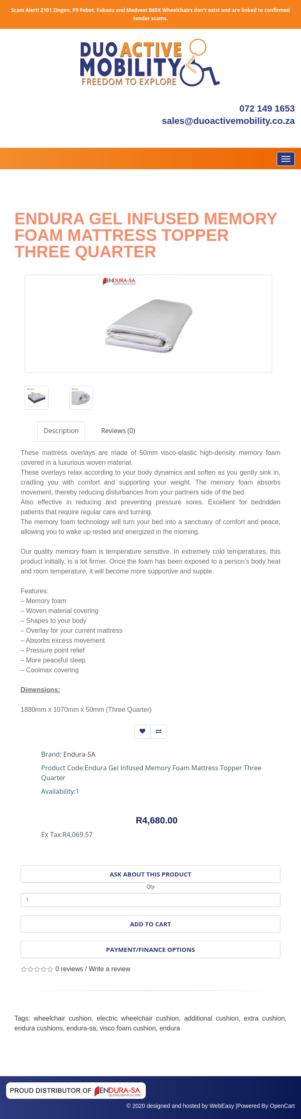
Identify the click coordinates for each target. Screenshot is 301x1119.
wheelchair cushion (62, 1018)
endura (169, 1028)
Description (61, 430)
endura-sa (81, 1028)
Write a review (109, 968)
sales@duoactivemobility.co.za (228, 121)
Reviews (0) (118, 430)
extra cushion (264, 1018)
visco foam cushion (128, 1028)
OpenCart (282, 1106)
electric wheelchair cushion (138, 1018)
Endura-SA (79, 754)
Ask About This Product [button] (150, 874)
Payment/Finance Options (150, 949)
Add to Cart (150, 924)
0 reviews (69, 968)
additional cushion (211, 1018)
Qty (151, 886)
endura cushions (38, 1028)
